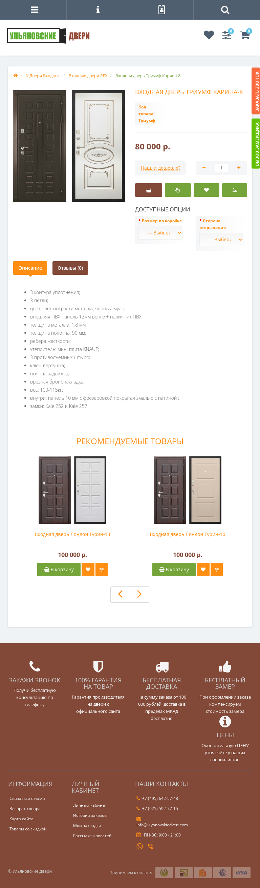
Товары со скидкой (28, 829)
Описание (30, 268)
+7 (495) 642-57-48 (157, 798)
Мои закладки (87, 825)
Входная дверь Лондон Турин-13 (72, 534)
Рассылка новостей (92, 836)
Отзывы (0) (70, 268)
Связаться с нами (27, 798)
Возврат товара (25, 808)
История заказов (90, 815)
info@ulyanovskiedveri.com (162, 822)
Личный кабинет (90, 805)
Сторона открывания (212, 224)
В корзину (59, 569)
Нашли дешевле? (160, 168)
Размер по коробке (162, 221)
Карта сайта (21, 819)
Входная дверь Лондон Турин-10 (187, 534)
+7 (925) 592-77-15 (157, 808)
